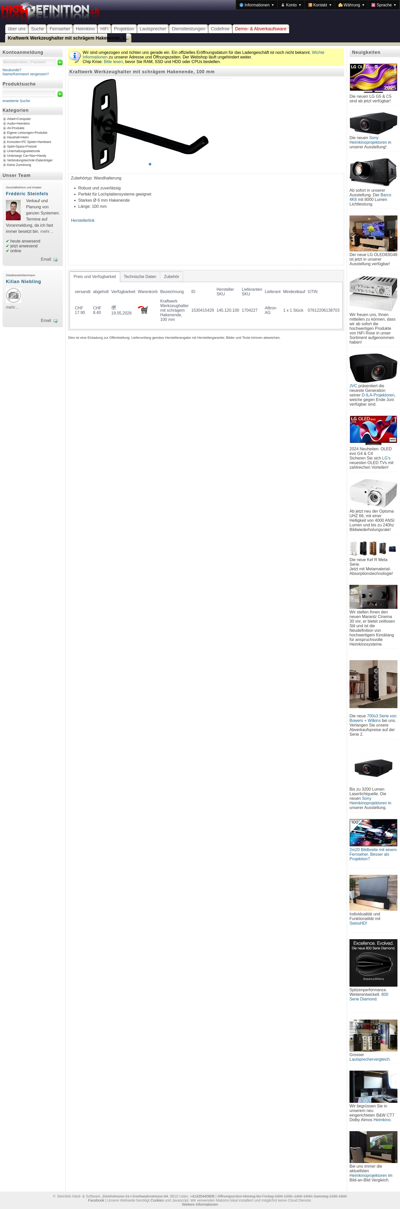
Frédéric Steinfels (27, 193)
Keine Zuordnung (19, 165)
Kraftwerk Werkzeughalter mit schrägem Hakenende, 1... (68, 38)
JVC (353, 386)
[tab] (95, 276)
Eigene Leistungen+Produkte (27, 133)
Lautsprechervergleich (369, 1059)
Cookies (157, 1200)
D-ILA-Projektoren (378, 395)
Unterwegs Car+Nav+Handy (26, 156)
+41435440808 (202, 1196)
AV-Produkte (15, 128)
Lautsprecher (153, 28)
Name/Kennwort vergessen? (26, 74)
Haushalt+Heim (18, 137)
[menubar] (318, 5)
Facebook (96, 1200)
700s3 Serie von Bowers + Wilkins (372, 718)
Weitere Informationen (200, 1204)
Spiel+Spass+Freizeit (22, 147)
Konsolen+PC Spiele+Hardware (29, 142)
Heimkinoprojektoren (368, 1175)
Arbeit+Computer (19, 119)
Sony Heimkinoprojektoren (368, 140)
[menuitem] (256, 4)
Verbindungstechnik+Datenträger (30, 160)
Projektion (124, 28)
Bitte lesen (113, 61)
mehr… (47, 231)
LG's (386, 458)
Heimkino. (382, 1120)
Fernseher (59, 28)
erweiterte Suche (16, 101)
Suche (37, 28)
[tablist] (206, 300)
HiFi (104, 28)
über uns (17, 28)
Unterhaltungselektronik (23, 151)
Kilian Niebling (23, 281)
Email (46, 259)
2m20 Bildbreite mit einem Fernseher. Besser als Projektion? (373, 854)
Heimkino (85, 28)
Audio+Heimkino (18, 124)
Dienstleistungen (188, 28)
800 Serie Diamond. (368, 996)
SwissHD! (358, 923)
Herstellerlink (82, 220)
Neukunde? (12, 70)
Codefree (220, 28)
